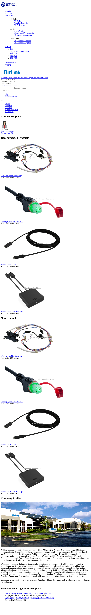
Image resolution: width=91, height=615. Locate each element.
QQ (12, 133)
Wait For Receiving (21, 23)
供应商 (8, 47)
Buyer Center (19, 31)
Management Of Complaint (24, 33)
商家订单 (13, 53)
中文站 (8, 65)
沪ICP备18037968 (22, 598)
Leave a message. (7, 131)
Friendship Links (30, 593)
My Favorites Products (22, 41)
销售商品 (13, 56)
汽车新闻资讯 (10, 62)
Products (8, 106)
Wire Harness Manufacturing (11, 176)
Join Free (8, 13)
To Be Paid (18, 21)
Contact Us (9, 112)
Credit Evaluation (11, 110)
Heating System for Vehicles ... (12, 222)
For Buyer (9, 15)
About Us (8, 108)
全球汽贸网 (9, 598)
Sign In (8, 11)
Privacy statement (17, 593)
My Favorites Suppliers (22, 43)
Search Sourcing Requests (19, 51)
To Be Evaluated (20, 25)
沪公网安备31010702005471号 (42, 598)
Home (7, 104)
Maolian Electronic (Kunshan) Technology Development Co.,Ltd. (24, 78)
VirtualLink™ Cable (8, 264)
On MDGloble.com (11, 95)
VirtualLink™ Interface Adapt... (12, 311)
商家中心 (13, 49)
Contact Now (5, 133)
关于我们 (48, 593)
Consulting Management (23, 35)
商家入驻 (13, 58)
